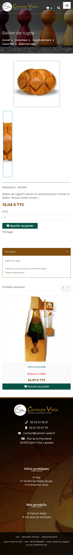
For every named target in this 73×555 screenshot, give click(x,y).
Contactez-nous (36, 484)
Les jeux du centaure (36, 517)
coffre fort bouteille (36, 367)
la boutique (21, 40)
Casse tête (8, 44)
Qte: (5, 211)
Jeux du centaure (41, 40)
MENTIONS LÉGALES (30, 537)
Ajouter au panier (36, 386)
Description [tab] (37, 252)
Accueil (6, 40)
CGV (18, 537)
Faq (36, 477)
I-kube (44, 545)
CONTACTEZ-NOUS (49, 537)
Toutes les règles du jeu (36, 481)
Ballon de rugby (27, 44)
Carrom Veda (36, 513)
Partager (7, 232)
